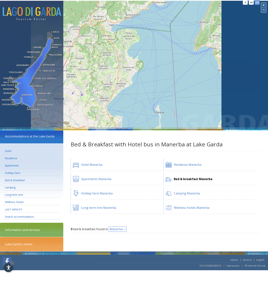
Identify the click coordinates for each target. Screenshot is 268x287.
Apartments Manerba (96, 179)
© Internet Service (255, 265)
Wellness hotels (14, 202)
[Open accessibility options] (8, 267)
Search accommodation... (20, 216)
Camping (10, 187)
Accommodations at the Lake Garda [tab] (27, 136)
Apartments (12, 165)
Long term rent (14, 194)
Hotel (8, 151)
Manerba (116, 229)
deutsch (247, 259)
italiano (234, 259)
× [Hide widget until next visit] (12, 263)
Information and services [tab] (20, 230)
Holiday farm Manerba (97, 193)
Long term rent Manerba (98, 208)
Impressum (233, 265)
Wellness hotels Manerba (191, 208)
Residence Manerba (187, 165)
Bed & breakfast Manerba (193, 179)
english (260, 259)
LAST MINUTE (13, 209)
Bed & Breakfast (15, 180)
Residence (11, 158)
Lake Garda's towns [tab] (16, 244)
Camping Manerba (187, 193)
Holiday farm (12, 173)
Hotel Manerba (91, 165)
